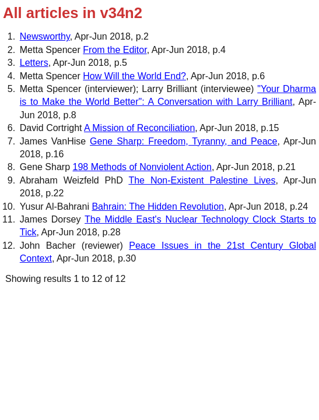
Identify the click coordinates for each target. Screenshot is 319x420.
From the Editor (114, 50)
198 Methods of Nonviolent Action (142, 167)
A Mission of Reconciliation (139, 128)
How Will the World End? (134, 76)
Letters (34, 63)
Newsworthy (45, 36)
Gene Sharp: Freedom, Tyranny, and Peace (183, 141)
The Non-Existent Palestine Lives (201, 180)
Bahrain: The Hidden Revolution (158, 206)
